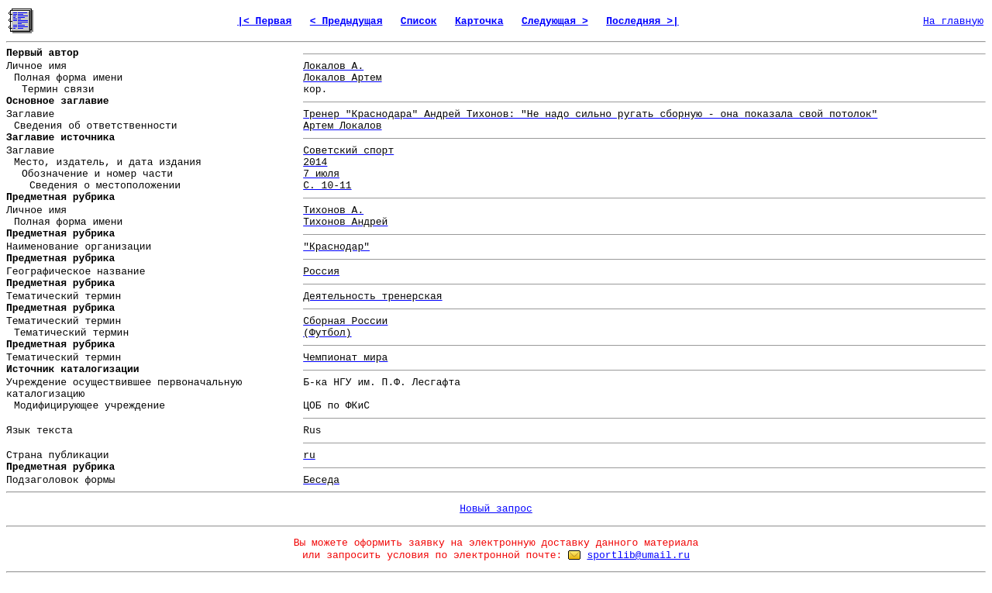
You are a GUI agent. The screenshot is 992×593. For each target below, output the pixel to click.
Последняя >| (642, 21)
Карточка (479, 21)
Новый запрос (496, 509)
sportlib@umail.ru (638, 555)
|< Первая (264, 21)
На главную (953, 21)
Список (419, 21)
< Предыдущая (346, 21)
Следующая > (555, 21)
